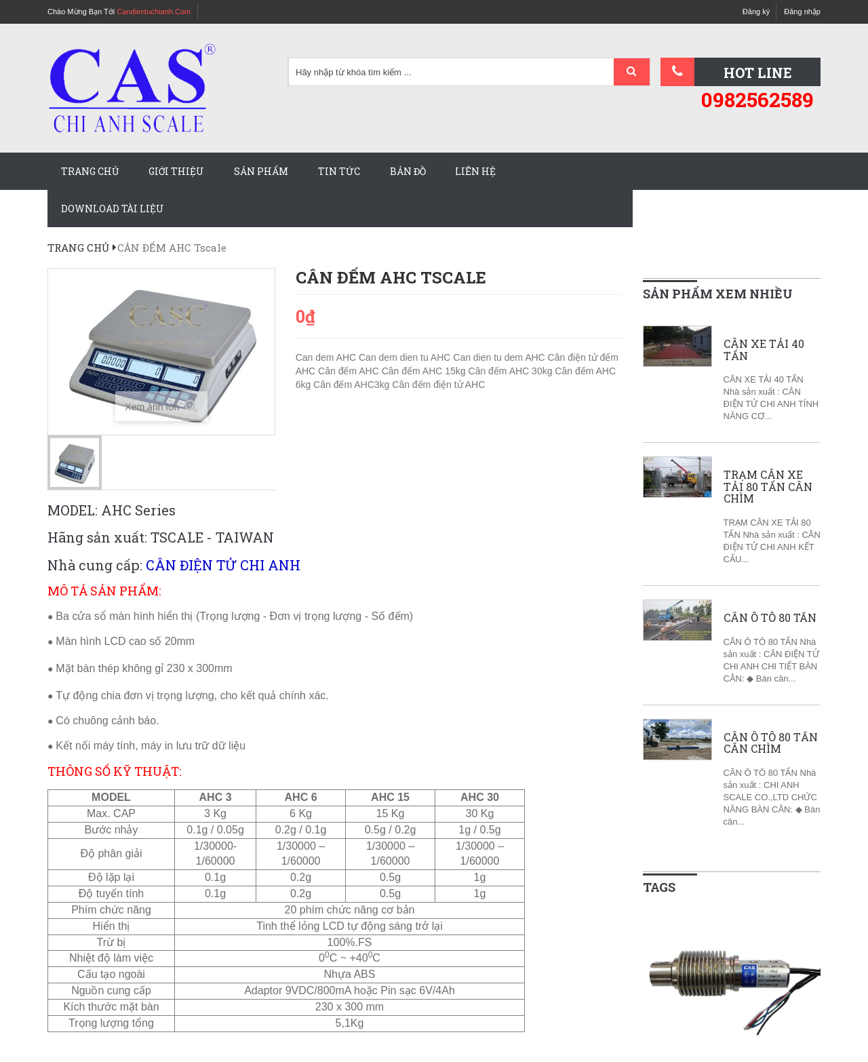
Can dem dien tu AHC (406, 357)
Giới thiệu (176, 171)
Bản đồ (408, 171)
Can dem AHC (327, 357)
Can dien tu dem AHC (500, 357)
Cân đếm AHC (350, 371)
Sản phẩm (261, 171)
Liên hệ (475, 171)
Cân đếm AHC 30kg (512, 371)
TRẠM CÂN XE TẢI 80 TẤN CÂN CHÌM (768, 487)
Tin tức (339, 171)
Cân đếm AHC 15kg (425, 371)
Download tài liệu (112, 208)
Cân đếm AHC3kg (352, 384)
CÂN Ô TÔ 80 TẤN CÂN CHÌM (771, 743)
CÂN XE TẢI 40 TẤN (764, 349)
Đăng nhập (802, 11)
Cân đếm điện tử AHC (438, 384)
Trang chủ (90, 171)
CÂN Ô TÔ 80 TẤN (770, 618)
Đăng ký (756, 11)
